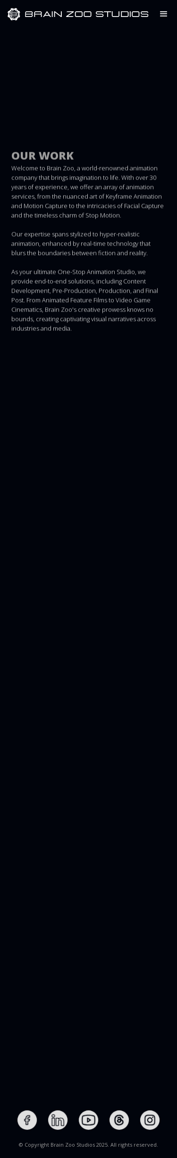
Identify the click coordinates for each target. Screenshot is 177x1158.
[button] (164, 14)
